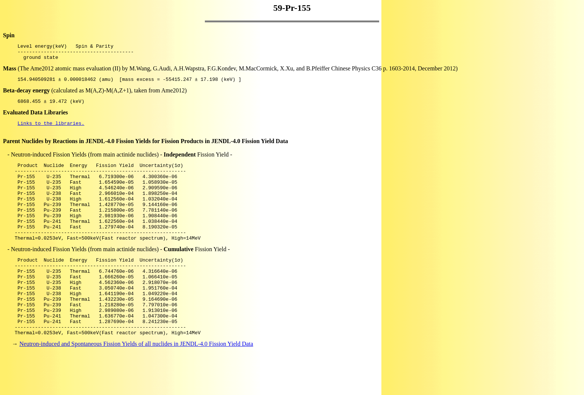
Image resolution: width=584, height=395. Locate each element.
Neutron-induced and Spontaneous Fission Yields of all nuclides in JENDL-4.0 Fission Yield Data (136, 382)
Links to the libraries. (51, 129)
